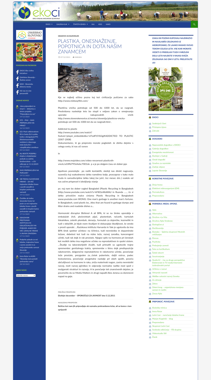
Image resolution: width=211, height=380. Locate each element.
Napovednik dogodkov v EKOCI (166, 145)
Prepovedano (158, 195)
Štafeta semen (79, 24)
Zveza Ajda (157, 293)
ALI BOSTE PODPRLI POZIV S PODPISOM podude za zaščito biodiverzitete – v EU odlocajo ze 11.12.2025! (29, 158)
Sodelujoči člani (159, 123)
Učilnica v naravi (159, 269)
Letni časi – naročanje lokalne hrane (168, 315)
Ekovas (155, 238)
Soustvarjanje (158, 256)
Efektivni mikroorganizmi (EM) (165, 188)
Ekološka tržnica (159, 307)
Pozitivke (156, 241)
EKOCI (48, 24)
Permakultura (158, 192)
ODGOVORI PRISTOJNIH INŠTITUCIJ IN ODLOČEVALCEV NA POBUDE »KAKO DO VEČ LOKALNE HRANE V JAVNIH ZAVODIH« (29, 225)
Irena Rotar (157, 311)
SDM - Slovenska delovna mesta (26, 85)
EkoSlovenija (158, 228)
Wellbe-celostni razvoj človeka (165, 276)
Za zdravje (156, 280)
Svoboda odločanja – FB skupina (166, 329)
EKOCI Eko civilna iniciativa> (27, 71)
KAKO (108, 24)
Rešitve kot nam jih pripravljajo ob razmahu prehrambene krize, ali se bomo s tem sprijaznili (95, 306)
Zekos (155, 283)
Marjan (78, 57)
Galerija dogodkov (160, 148)
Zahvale (155, 130)
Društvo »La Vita (159, 217)
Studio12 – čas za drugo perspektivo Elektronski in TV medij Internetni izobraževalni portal (168, 262)
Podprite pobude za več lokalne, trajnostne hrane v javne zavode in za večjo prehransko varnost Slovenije (29, 244)
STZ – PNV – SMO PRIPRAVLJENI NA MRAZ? (27, 123)
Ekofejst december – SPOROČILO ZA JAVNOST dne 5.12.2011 (95, 293)
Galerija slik (61, 24)
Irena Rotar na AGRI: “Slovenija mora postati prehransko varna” (28, 259)
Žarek (154, 337)
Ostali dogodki (158, 159)
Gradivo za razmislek (68, 36)
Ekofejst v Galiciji (159, 156)
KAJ (93, 24)
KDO (100, 24)
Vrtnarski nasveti (159, 272)
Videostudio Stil (159, 333)
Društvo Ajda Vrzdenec (162, 221)
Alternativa (157, 213)
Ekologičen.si (158, 224)
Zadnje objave (158, 167)
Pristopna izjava (159, 127)
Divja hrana (157, 184)
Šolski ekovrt (158, 252)
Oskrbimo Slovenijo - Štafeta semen (28, 78)
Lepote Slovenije (159, 170)
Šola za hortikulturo (161, 249)
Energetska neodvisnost (163, 152)
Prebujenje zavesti (160, 245)
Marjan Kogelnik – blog (162, 318)
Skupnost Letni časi (161, 326)
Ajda (154, 210)
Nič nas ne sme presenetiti (25, 92)
